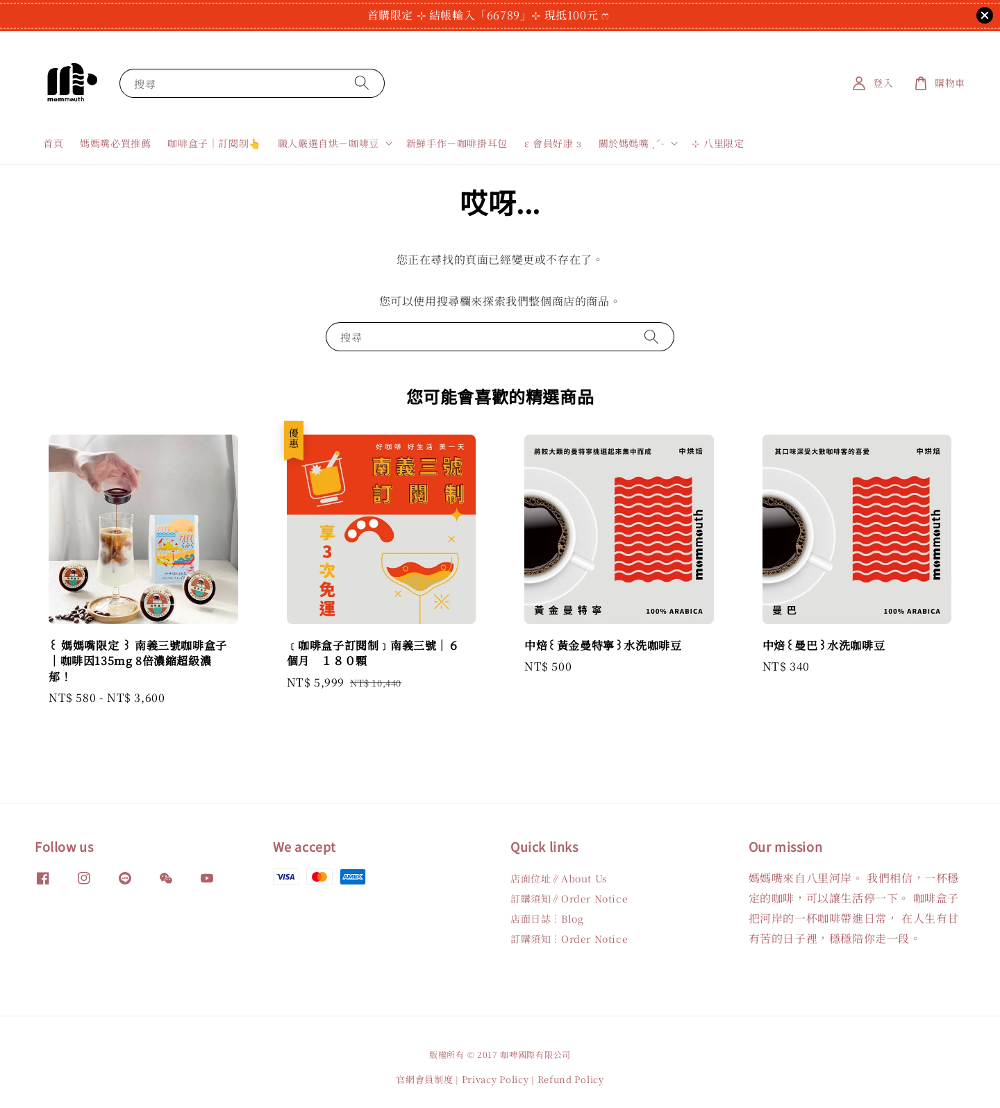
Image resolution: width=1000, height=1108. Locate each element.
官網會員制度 (424, 1079)
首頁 (53, 143)
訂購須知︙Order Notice (569, 939)
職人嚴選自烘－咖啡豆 (328, 143)
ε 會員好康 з (553, 143)
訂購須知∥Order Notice (569, 898)
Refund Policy (571, 1079)
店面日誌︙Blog (546, 918)
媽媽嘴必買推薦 (115, 143)
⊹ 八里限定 (718, 143)
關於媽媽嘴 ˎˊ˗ (632, 143)
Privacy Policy (495, 1079)
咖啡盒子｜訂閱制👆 (213, 143)
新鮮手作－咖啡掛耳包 (457, 143)
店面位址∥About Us (559, 878)
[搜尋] (362, 82)
